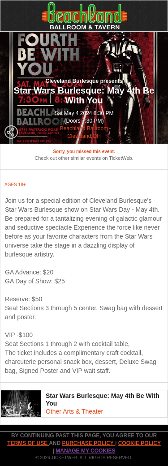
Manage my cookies (85, 451)
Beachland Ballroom (84, 128)
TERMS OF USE (28, 443)
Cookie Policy (139, 443)
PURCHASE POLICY (88, 443)
